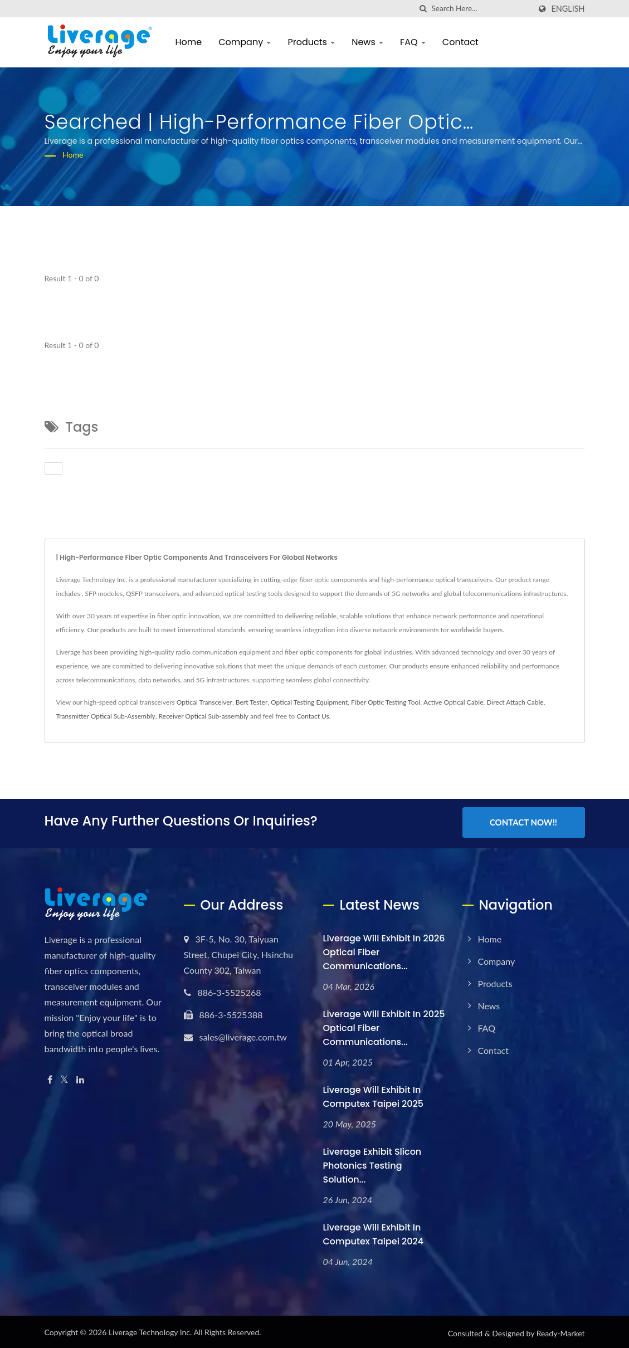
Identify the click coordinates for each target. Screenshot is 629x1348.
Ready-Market (561, 1331)
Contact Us (312, 716)
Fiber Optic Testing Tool (385, 702)
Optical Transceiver (204, 702)
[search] (423, 8)
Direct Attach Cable (514, 702)
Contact (460, 42)
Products (311, 42)
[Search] (480, 8)
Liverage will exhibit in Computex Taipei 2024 (373, 1232)
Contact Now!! (523, 822)
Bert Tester (252, 702)
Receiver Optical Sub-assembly (203, 716)
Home (188, 42)
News (367, 42)
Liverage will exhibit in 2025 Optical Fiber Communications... (384, 1025)
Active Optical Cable (453, 702)
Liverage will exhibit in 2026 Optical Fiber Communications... (384, 950)
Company (244, 42)
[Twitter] (64, 1077)
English (567, 8)
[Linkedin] (80, 1077)
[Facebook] (49, 1077)
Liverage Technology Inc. (150, 1330)
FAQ (413, 42)
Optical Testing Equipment (309, 702)
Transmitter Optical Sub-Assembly (105, 716)
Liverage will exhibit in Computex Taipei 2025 (373, 1094)
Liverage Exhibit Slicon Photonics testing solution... (372, 1163)
